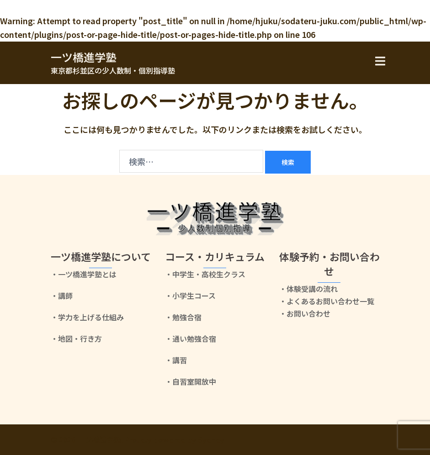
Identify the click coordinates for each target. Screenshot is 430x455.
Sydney (211, 439)
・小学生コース (190, 295)
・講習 (176, 359)
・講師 (62, 295)
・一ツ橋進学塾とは (84, 274)
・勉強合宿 (183, 317)
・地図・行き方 (76, 338)
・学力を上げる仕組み (87, 317)
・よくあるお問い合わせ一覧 (326, 301)
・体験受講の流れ (308, 288)
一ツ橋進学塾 (84, 57)
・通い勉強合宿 (190, 338)
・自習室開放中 (190, 381)
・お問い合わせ (304, 313)
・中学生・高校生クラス (205, 274)
